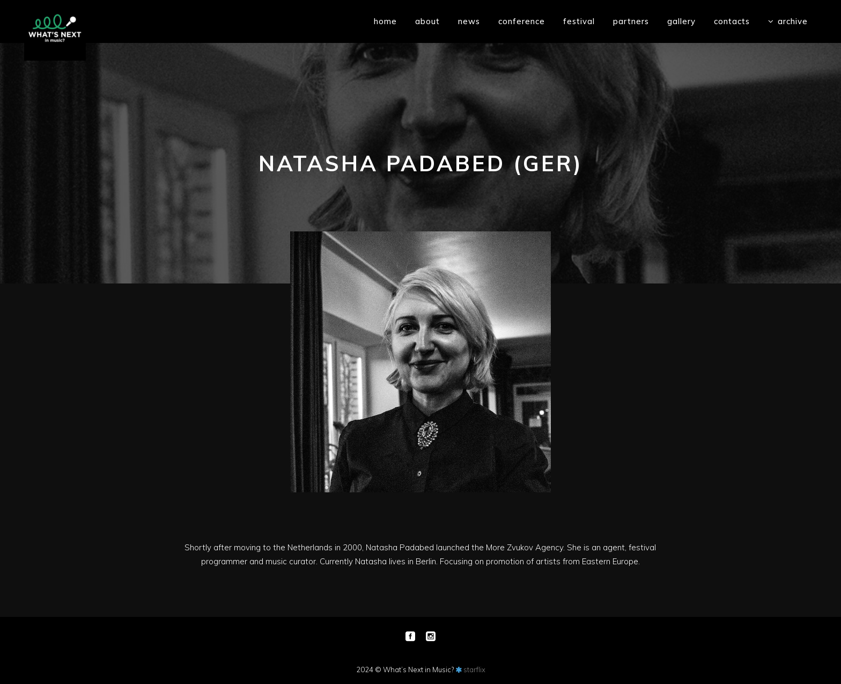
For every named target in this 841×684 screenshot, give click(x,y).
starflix (474, 669)
